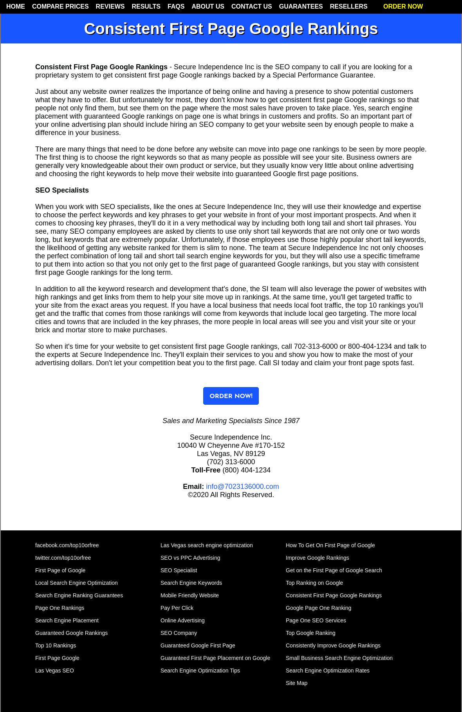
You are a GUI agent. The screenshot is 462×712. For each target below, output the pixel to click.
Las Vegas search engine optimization (207, 545)
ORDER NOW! (231, 396)
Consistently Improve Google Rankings (333, 645)
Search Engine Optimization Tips (200, 670)
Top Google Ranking (311, 633)
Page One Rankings (59, 608)
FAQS (176, 6)
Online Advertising (183, 620)
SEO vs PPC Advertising (190, 558)
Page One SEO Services (316, 620)
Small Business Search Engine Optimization (339, 658)
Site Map (296, 683)
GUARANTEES (301, 6)
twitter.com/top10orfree (63, 558)
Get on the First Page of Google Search (334, 570)
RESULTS (146, 6)
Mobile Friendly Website (190, 595)
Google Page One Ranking (318, 608)
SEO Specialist (179, 570)
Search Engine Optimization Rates (328, 670)
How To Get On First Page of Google (330, 545)
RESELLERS (349, 6)
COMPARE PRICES (60, 6)
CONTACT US (251, 6)
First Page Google (57, 658)
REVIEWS (110, 6)
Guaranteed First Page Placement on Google (215, 658)
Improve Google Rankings (317, 558)
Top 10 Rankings (55, 645)
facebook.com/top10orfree (67, 545)
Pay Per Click (177, 608)
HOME (15, 6)
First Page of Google (60, 570)
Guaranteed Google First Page (198, 645)
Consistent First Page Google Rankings (334, 595)
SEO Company (179, 633)
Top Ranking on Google (314, 583)
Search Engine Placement (67, 620)
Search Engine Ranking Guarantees (79, 595)
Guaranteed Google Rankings (71, 633)
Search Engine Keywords (191, 583)
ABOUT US (207, 6)
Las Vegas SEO (54, 670)
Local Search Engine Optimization (76, 583)
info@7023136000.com (242, 486)
